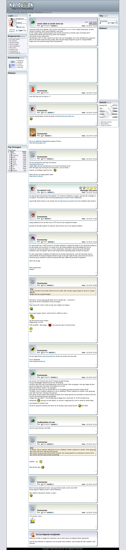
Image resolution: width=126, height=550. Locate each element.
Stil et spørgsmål (14, 46)
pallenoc (14, 165)
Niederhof (46, 93)
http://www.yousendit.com (65, 116)
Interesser (20, 65)
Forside (9, 12)
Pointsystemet (13, 51)
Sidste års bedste (105, 125)
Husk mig (21, 27)
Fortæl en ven (13, 49)
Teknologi (16, 12)
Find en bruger (13, 44)
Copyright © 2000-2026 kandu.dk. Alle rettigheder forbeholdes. (62, 549)
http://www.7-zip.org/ (36, 176)
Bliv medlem (12, 41)
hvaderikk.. (15, 155)
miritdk (14, 163)
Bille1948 (45, 352)
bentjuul (14, 170)
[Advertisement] (78, 5)
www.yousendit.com (48, 356)
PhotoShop (38, 12)
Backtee (14, 159)
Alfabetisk (19, 62)
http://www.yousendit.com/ (68, 201)
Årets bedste (103, 123)
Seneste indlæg (13, 42)
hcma (13, 153)
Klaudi (14, 161)
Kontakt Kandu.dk (14, 53)
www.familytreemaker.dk (37, 361)
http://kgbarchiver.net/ (36, 164)
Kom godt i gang (13, 39)
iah (44, 135)
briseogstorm (47, 25)
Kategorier (20, 60)
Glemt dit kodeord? (12, 30)
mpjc (13, 168)
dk (43, 218)
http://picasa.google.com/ (37, 143)
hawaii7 (45, 242)
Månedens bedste (105, 122)
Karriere (19, 64)
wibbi (13, 157)
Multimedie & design (27, 12)
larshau (45, 112)
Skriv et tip (12, 48)
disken (45, 159)
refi (13, 166)
